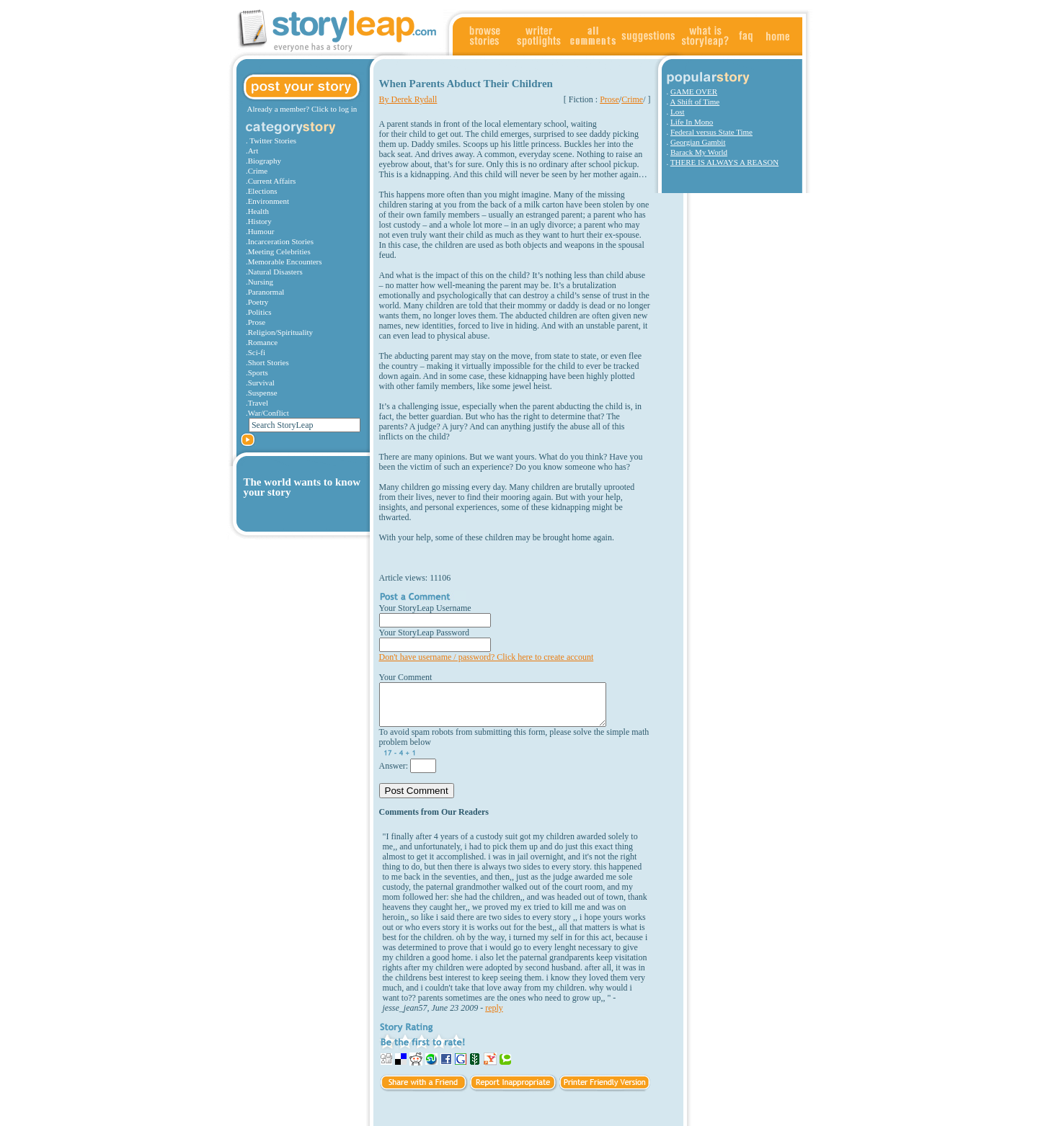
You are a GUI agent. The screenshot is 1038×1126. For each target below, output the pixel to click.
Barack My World (698, 152)
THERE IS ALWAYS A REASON (724, 162)
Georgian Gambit (697, 142)
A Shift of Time (694, 101)
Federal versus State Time (711, 132)
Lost (677, 111)
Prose (609, 99)
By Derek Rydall (408, 99)
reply (494, 1008)
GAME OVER (693, 91)
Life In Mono (691, 121)
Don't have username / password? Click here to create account (486, 657)
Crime (632, 99)
